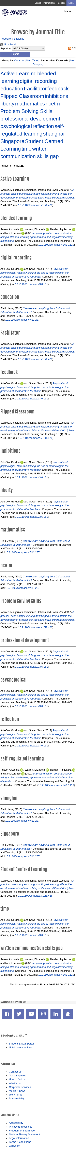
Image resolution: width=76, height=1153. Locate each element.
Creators (19, 60)
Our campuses (17, 1075)
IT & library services (20, 1047)
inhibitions (56, 96)
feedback (58, 88)
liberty (7, 103)
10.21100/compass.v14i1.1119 (56, 244)
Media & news (17, 1090)
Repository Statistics (12, 38)
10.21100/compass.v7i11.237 (22, 319)
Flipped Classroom (22, 96)
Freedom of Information (22, 1130)
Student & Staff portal (21, 1043)
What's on (14, 1083)
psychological (16, 126)
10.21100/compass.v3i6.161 (31, 284)
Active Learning (18, 73)
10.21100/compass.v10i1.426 (35, 205)
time (26, 149)
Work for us (15, 1094)
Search (38, 3)
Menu (67, 11)
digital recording (38, 81)
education (11, 88)
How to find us (17, 1079)
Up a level (8, 44)
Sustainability (16, 1098)
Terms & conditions (20, 1141)
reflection (43, 126)
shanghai (53, 134)
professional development (30, 118)
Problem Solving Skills (26, 111)
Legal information (19, 1138)
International (49, 3)
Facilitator (35, 88)
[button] (15, 54)
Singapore (12, 141)
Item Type (32, 60)
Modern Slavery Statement (24, 1134)
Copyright (14, 1145)
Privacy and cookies (20, 1126)
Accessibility (16, 1122)
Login (71, 3)
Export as (5, 48)
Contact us (15, 1071)
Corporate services (20, 1087)
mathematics (30, 103)
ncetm (53, 103)
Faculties (61, 3)
